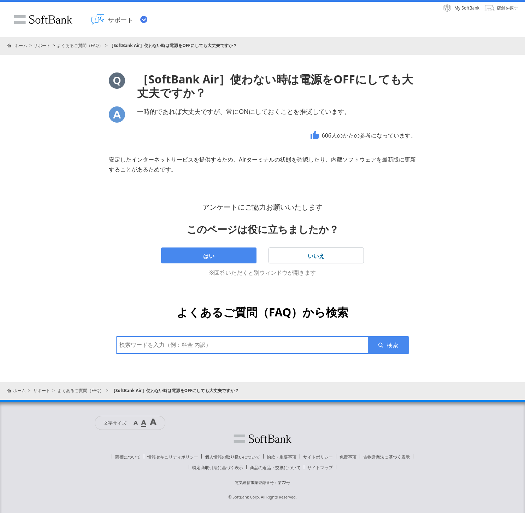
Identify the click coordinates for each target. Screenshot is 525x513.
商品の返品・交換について (275, 468)
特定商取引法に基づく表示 (217, 468)
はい (208, 256)
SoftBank (43, 19)
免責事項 (348, 457)
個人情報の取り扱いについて (232, 457)
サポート (42, 45)
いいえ (316, 256)
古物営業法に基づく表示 (386, 457)
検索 (392, 345)
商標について (128, 457)
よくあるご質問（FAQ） (80, 45)
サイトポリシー (318, 457)
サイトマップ (320, 468)
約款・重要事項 (281, 457)
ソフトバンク (262, 439)
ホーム (20, 45)
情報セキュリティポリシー (172, 457)
